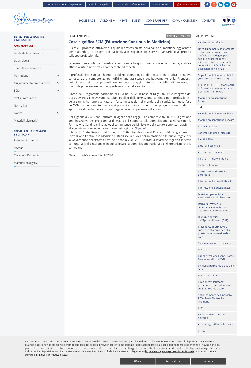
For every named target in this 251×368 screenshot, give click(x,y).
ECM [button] (36, 90)
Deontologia (21, 61)
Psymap (19, 148)
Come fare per (76, 158)
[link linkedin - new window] (220, 4)
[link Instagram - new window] (214, 4)
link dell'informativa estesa (52, 354)
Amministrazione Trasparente (64, 4)
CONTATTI (208, 20)
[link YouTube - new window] (234, 4)
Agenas (140, 128)
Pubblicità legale (98, 4)
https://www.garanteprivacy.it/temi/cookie (169, 351)
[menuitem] (87, 20)
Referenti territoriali (26, 140)
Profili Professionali (25, 98)
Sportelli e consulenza (27, 68)
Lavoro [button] (36, 113)
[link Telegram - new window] (227, 4)
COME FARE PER (156, 20)
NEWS (123, 20)
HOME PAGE (87, 20)
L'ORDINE (107, 20)
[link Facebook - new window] (207, 4)
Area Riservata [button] (187, 4)
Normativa (20, 105)
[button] (161, 4)
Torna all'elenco (178, 36)
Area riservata (23, 46)
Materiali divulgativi (26, 120)
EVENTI (136, 20)
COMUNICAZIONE (184, 20)
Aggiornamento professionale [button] (36, 83)
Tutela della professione (29, 53)
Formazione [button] (36, 76)
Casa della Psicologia (26, 155)
